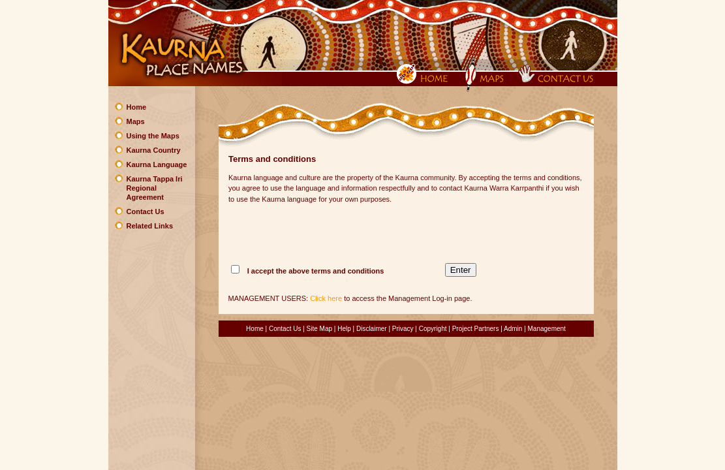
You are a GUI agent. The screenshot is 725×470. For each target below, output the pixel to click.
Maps (136, 121)
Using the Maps (153, 136)
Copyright (433, 328)
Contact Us (145, 211)
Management (547, 328)
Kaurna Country (154, 150)
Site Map (319, 328)
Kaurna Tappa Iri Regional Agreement (155, 188)
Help (344, 328)
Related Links (150, 226)
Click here (326, 298)
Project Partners (475, 328)
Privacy (403, 328)
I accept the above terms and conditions (315, 271)
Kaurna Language (157, 164)
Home (137, 107)
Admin (513, 328)
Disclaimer (371, 328)
